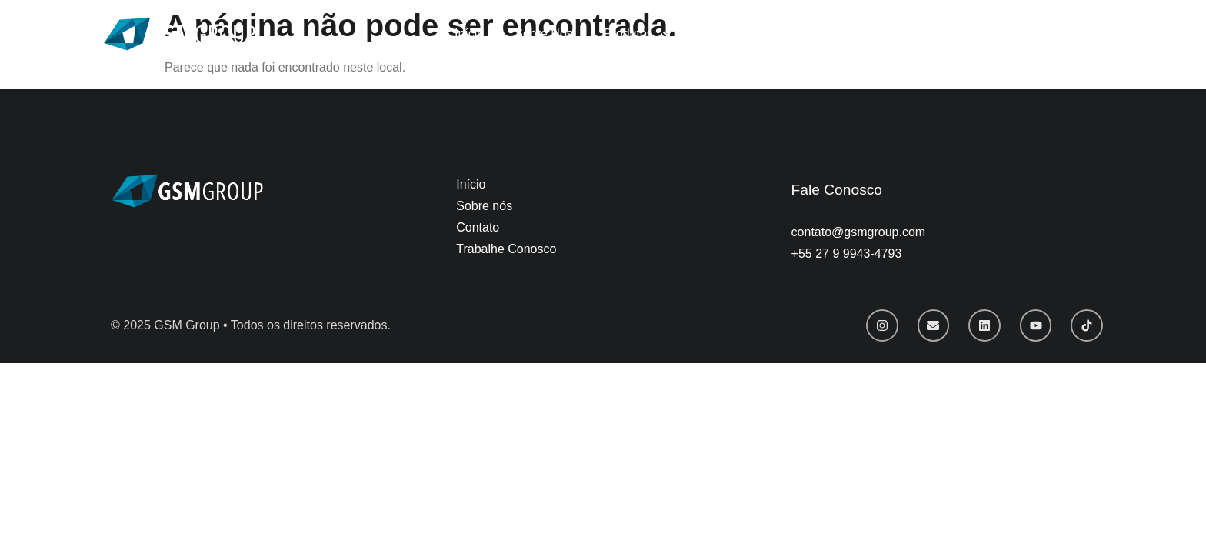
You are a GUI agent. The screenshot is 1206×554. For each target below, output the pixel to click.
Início (469, 33)
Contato (856, 33)
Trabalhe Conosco (754, 33)
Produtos (638, 34)
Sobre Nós (544, 33)
